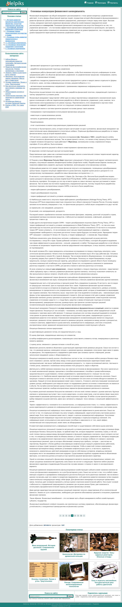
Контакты (114, 3)
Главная (90, 3)
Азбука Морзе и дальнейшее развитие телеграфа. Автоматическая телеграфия (15, 62)
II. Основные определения (15, 48)
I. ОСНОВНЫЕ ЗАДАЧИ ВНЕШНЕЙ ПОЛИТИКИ (14, 28)
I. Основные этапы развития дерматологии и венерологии (16, 39)
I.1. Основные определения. (15, 43)
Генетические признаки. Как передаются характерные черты (15, 97)
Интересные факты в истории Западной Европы (15, 102)
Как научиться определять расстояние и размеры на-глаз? (15, 88)
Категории (102, 3)
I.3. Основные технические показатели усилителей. (15, 46)
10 (81, 515)
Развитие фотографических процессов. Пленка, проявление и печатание (15, 69)
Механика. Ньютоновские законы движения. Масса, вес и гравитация (15, 78)
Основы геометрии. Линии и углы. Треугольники (16, 83)
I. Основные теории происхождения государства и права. (16, 33)
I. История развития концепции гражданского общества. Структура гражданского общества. (14, 22)
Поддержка (96, 604)
